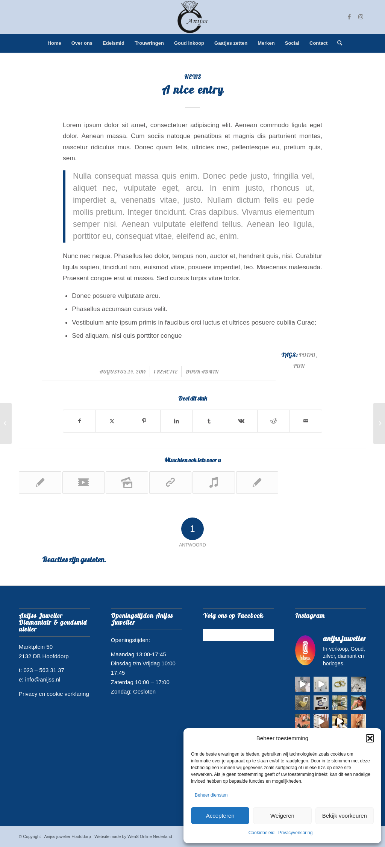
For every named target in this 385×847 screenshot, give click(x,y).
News (192, 76)
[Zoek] (337, 43)
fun (299, 366)
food (307, 355)
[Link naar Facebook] (349, 17)
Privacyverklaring (295, 832)
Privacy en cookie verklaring (54, 694)
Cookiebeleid (261, 832)
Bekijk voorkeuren (344, 815)
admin (209, 371)
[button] (370, 738)
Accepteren (220, 815)
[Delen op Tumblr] (209, 421)
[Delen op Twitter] (112, 421)
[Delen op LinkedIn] (176, 421)
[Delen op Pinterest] (144, 421)
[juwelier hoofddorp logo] (192, 17)
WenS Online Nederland (149, 836)
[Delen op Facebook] (79, 421)
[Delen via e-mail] (306, 421)
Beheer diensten (211, 795)
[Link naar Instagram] (360, 17)
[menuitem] (54, 43)
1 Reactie (165, 371)
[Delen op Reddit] (274, 421)
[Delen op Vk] (241, 421)
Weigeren (282, 815)
